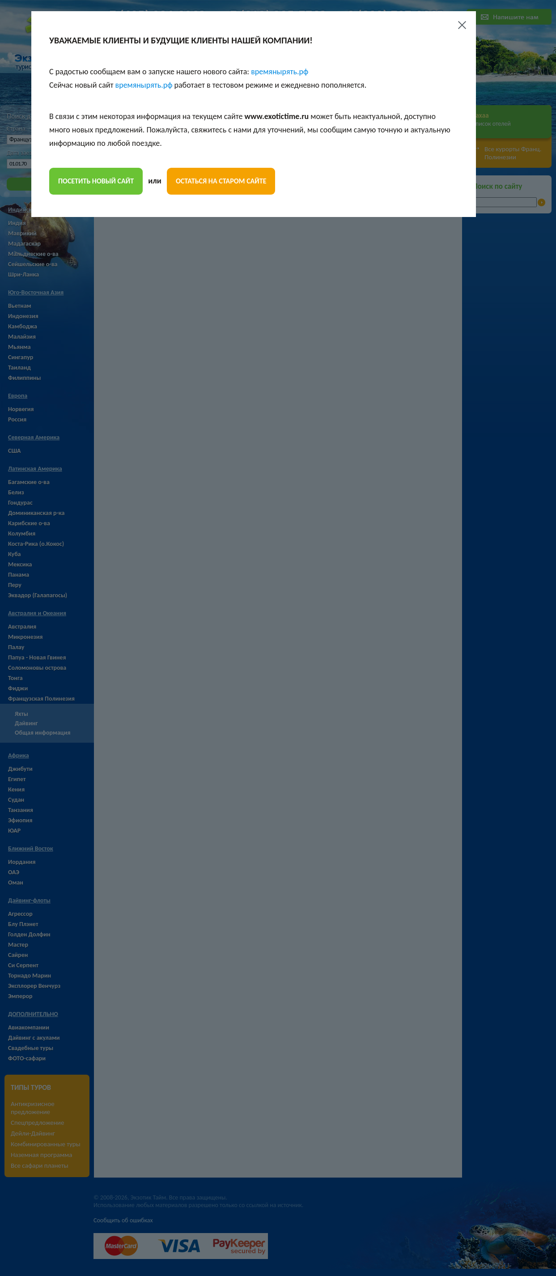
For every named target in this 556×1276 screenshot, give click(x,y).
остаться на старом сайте (221, 181)
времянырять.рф (279, 72)
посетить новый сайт (96, 181)
